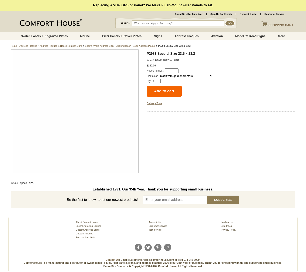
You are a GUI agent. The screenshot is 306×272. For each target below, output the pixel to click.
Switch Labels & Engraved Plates (44, 36)
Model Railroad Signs (250, 36)
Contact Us (112, 259)
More (281, 36)
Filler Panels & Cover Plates (122, 36)
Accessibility (155, 222)
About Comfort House (87, 222)
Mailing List (227, 222)
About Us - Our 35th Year (189, 14)
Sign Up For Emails (221, 14)
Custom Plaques (84, 233)
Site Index (226, 226)
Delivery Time (154, 103)
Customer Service (274, 14)
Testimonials (155, 229)
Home (14, 46)
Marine (85, 36)
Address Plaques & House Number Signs (61, 46)
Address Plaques (187, 36)
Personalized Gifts (85, 237)
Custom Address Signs (87, 229)
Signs (158, 36)
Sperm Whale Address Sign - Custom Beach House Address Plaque (120, 46)
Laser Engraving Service (88, 226)
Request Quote (248, 14)
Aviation (217, 36)
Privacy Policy (228, 229)
